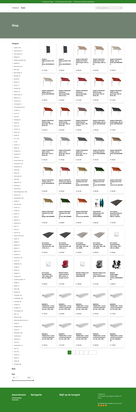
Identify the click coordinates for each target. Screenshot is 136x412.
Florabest (17, 151)
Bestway (17, 76)
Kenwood (17, 223)
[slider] (12, 380)
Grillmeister (18, 166)
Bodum (16, 82)
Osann (16, 260)
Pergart (17, 267)
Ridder (16, 286)
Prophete (17, 276)
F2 (15, 141)
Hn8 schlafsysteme (20, 192)
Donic (16, 126)
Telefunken (18, 333)
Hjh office (17, 188)
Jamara (16, 213)
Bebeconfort (18, 66)
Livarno (17, 232)
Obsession (18, 257)
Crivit (16, 116)
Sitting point (18, 326)
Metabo (17, 245)
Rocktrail (17, 292)
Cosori (16, 113)
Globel (16, 157)
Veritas (16, 355)
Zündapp (17, 364)
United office (18, 345)
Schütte (17, 304)
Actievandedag (16, 398)
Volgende (92, 352)
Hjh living (17, 185)
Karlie (16, 217)
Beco (16, 69)
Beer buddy (18, 72)
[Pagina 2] (73, 352)
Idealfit (16, 201)
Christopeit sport (19, 107)
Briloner (17, 91)
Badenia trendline (20, 60)
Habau (16, 173)
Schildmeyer (18, 298)
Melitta (16, 242)
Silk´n (16, 314)
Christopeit (17, 104)
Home (23, 8)
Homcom (17, 195)
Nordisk (17, 254)
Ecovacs (17, 129)
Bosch (16, 85)
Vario (16, 348)
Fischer (16, 145)
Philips (16, 270)
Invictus (17, 207)
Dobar (16, 123)
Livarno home (18, 235)
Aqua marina (18, 51)
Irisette (16, 210)
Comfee (17, 110)
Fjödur (16, 148)
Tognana (17, 339)
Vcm (16, 351)
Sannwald (17, 295)
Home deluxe (18, 198)
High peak (17, 182)
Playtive (17, 273)
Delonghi (17, 119)
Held (16, 179)
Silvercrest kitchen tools (21, 320)
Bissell (16, 79)
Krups (16, 229)
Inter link (17, 204)
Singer (16, 323)
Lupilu (16, 239)
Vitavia (16, 361)
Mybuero (17, 251)
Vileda (16, 358)
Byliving (17, 98)
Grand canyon (18, 160)
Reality (16, 282)
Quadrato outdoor (19, 279)
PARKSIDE (17, 264)
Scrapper (17, 307)
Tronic (16, 342)
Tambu (16, 329)
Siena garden (18, 311)
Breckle (17, 88)
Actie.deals (15, 400)
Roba (16, 289)
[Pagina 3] (77, 352)
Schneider (17, 301)
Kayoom (17, 220)
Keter (16, 226)
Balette (16, 63)
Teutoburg (17, 336)
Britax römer (18, 94)
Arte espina (18, 54)
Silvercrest (17, 317)
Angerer (17, 47)
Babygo (17, 57)
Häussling (17, 176)
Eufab (16, 135)
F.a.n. (16, 138)
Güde (16, 170)
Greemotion (18, 163)
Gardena (17, 154)
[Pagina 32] (86, 352)
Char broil (17, 101)
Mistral (16, 248)
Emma (16, 132)
